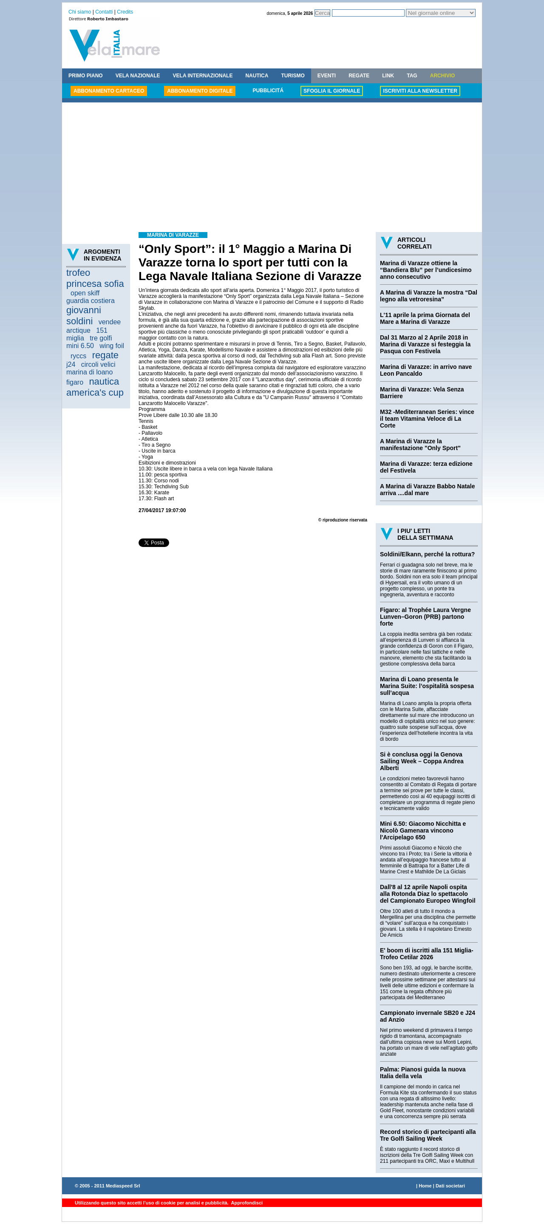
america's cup (95, 392)
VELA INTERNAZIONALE (203, 76)
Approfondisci (246, 1202)
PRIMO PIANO (85, 76)
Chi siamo (79, 12)
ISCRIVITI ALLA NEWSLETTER (420, 91)
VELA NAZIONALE (138, 76)
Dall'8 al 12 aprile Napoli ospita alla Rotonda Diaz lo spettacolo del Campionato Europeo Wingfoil (428, 894)
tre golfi (101, 338)
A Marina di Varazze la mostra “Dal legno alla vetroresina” (428, 296)
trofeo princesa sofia (95, 278)
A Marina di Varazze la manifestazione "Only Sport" (420, 444)
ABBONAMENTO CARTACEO (109, 91)
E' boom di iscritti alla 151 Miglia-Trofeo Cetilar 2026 (426, 953)
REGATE (358, 76)
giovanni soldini (83, 315)
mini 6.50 (80, 345)
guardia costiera (90, 300)
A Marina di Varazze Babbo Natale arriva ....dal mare (427, 489)
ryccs (78, 356)
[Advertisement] (272, 168)
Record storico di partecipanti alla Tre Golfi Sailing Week (428, 1135)
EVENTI (326, 76)
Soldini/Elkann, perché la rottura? (427, 554)
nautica (104, 381)
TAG (412, 76)
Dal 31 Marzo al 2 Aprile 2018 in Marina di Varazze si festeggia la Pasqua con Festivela (425, 344)
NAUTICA (256, 76)
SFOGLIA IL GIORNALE (331, 91)
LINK (388, 76)
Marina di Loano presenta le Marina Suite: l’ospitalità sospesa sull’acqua (427, 686)
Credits (125, 12)
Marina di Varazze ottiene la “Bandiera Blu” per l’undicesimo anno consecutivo (426, 270)
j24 (70, 364)
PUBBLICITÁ (267, 91)
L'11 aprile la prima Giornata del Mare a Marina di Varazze (425, 318)
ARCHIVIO (442, 76)
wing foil (111, 345)
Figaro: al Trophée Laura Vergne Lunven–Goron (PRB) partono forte (425, 616)
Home (425, 1185)
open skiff (85, 293)
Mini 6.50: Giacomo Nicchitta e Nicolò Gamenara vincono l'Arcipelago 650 (423, 830)
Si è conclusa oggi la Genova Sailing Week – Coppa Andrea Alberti (422, 761)
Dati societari (450, 1185)
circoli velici (98, 364)
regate (105, 355)
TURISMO (292, 76)
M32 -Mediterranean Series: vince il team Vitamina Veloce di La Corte (427, 418)
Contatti (104, 12)
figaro (74, 382)
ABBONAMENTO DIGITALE (199, 91)
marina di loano (89, 372)
